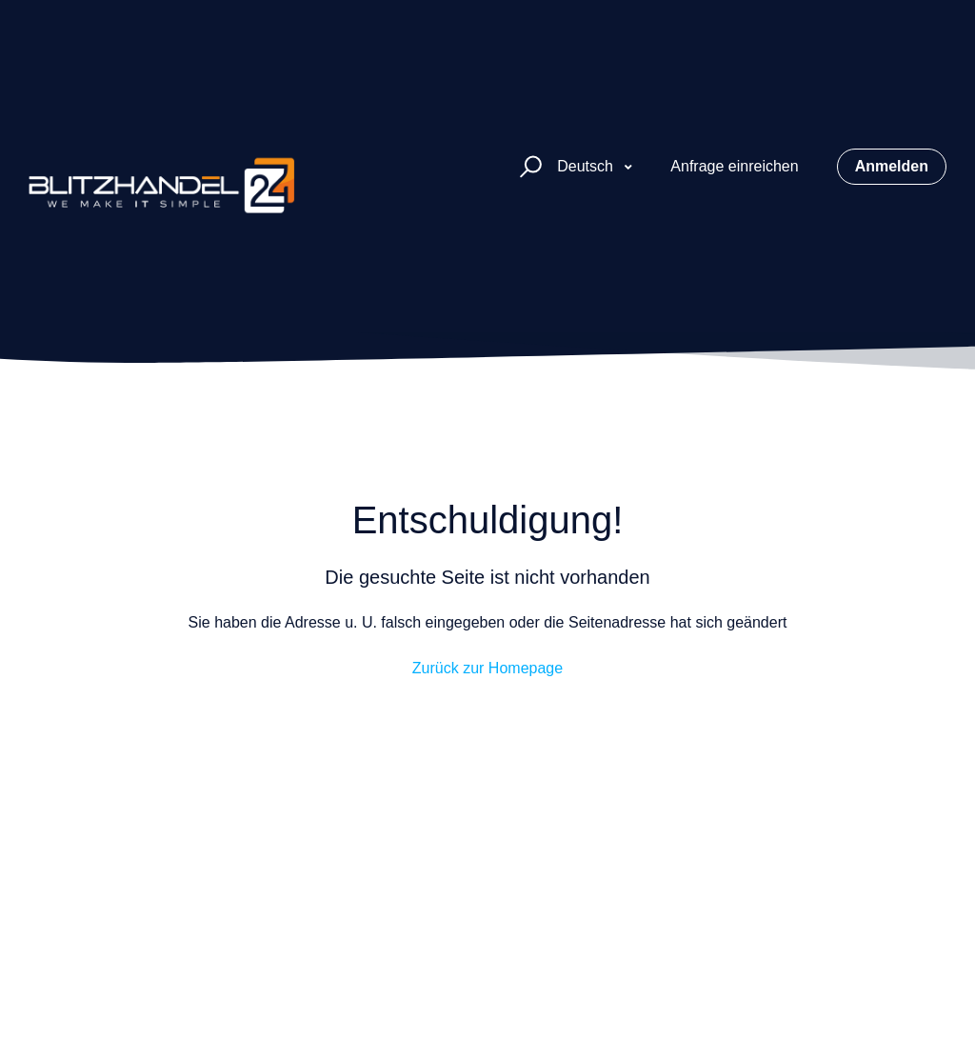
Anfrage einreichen (734, 166)
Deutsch (587, 166)
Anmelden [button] (891, 166)
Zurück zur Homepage (487, 668)
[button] (528, 167)
